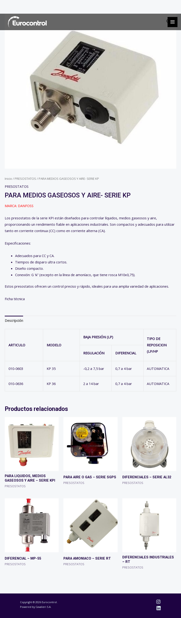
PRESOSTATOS (25, 178)
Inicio (8, 178)
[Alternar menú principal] (172, 22)
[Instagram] (158, 601)
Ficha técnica (15, 298)
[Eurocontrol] (27, 22)
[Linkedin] (158, 608)
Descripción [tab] (14, 320)
